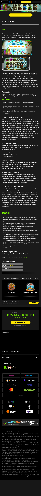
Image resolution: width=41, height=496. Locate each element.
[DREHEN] (34, 303)
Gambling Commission (19, 446)
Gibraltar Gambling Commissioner (29, 435)
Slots (25, 258)
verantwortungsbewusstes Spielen (29, 476)
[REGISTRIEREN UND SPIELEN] (21, 14)
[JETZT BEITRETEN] (20, 322)
